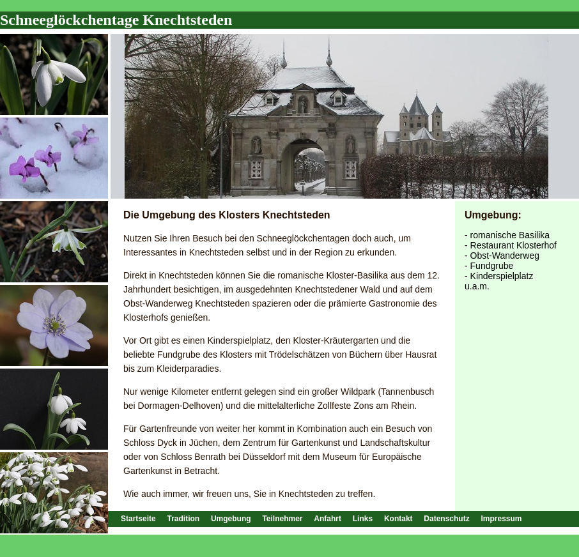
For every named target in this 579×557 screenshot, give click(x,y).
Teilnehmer (282, 518)
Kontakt (398, 518)
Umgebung (231, 518)
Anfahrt (327, 518)
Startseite (138, 518)
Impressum (501, 518)
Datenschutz (446, 518)
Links (363, 518)
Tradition (183, 518)
